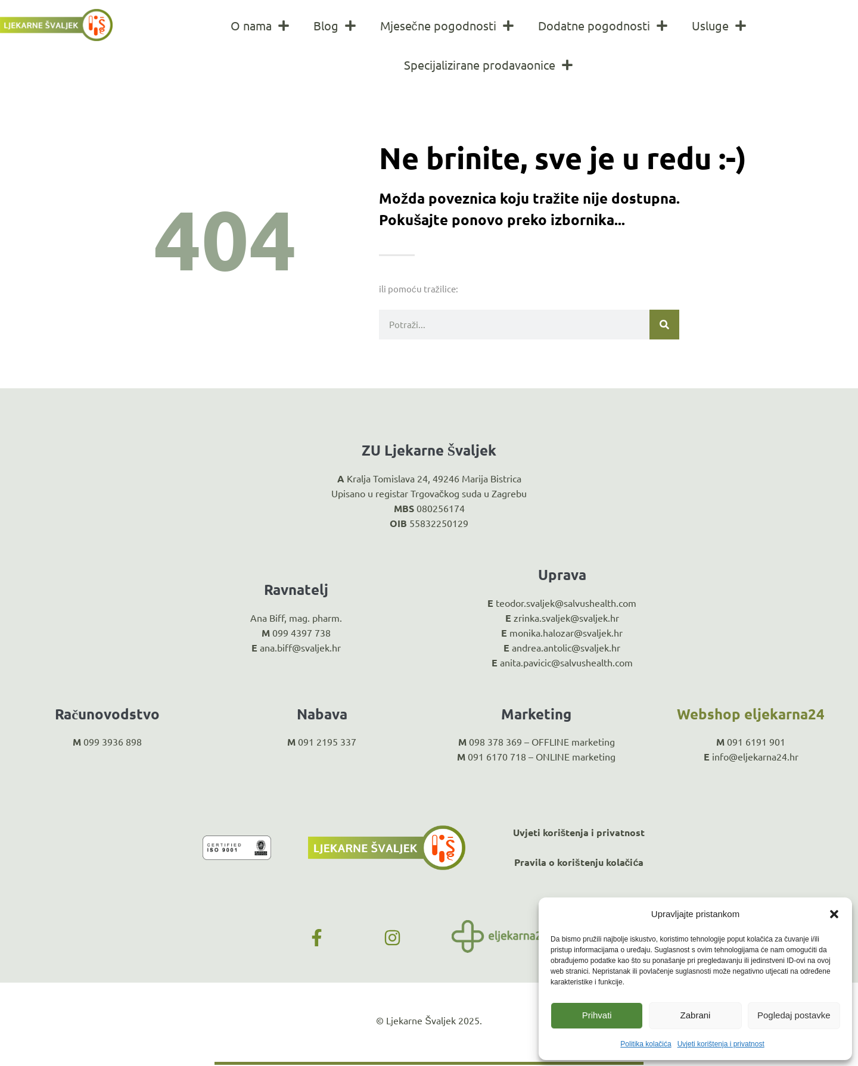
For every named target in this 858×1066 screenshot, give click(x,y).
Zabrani (695, 1015)
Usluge (719, 26)
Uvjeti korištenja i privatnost (720, 1044)
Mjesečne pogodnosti (447, 26)
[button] (834, 914)
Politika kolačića (645, 1044)
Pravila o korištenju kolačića (579, 862)
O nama (260, 26)
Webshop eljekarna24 (751, 714)
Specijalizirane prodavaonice (488, 65)
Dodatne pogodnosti (603, 26)
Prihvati (597, 1015)
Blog (334, 26)
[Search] (664, 324)
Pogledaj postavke (794, 1015)
